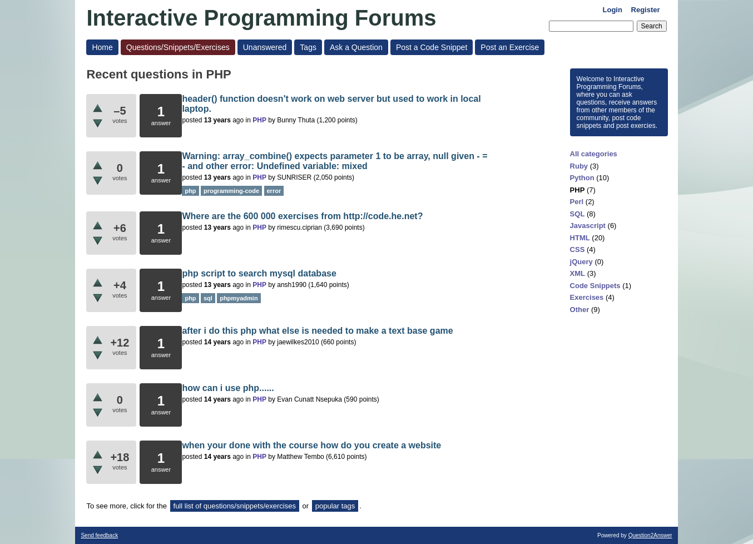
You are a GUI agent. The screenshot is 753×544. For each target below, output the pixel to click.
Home (102, 47)
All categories (593, 154)
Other (579, 309)
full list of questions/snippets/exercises (235, 506)
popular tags (335, 506)
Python (582, 178)
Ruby (579, 166)
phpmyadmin (238, 298)
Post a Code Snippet (431, 47)
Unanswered (265, 47)
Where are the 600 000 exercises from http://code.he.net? (302, 216)
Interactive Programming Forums (261, 18)
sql (208, 298)
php (190, 190)
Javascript (588, 225)
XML (577, 273)
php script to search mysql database (259, 273)
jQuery (581, 262)
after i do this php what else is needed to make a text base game (317, 330)
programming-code (231, 190)
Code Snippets (595, 285)
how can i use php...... (228, 388)
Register (645, 10)
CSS (577, 249)
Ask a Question (356, 47)
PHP (577, 190)
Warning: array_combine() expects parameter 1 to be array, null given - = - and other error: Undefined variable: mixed (334, 161)
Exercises (587, 297)
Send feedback (99, 535)
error (274, 190)
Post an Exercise (509, 47)
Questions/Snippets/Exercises (178, 47)
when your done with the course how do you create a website (311, 445)
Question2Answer (650, 535)
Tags (308, 47)
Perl (577, 201)
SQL (577, 214)
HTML (580, 238)
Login (612, 10)
